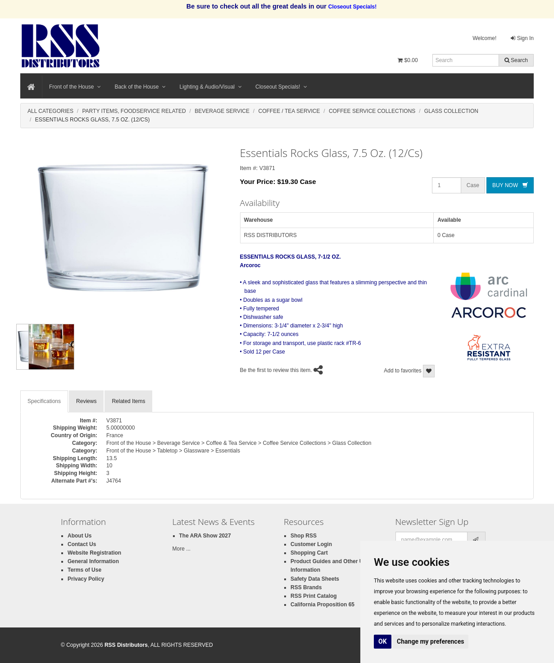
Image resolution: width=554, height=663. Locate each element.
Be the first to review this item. (276, 370)
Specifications (44, 401)
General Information (93, 561)
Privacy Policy (86, 579)
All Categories (50, 111)
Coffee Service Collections (372, 111)
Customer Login (311, 544)
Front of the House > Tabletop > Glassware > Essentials (173, 451)
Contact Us (82, 544)
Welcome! (484, 38)
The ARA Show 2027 (205, 536)
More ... (182, 549)
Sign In (522, 38)
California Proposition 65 (322, 604)
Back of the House (140, 86)
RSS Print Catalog (314, 596)
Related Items (128, 401)
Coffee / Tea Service (289, 111)
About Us (79, 536)
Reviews (86, 401)
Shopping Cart (309, 553)
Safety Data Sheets (315, 579)
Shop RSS (304, 536)
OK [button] (382, 641)
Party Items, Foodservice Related (134, 111)
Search (516, 60)
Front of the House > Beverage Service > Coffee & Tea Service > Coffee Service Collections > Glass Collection (238, 443)
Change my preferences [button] (430, 641)
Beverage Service (222, 111)
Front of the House (75, 86)
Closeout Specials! (281, 86)
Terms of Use (84, 570)
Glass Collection (451, 111)
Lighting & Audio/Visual (210, 86)
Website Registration (94, 553)
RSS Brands (306, 587)
